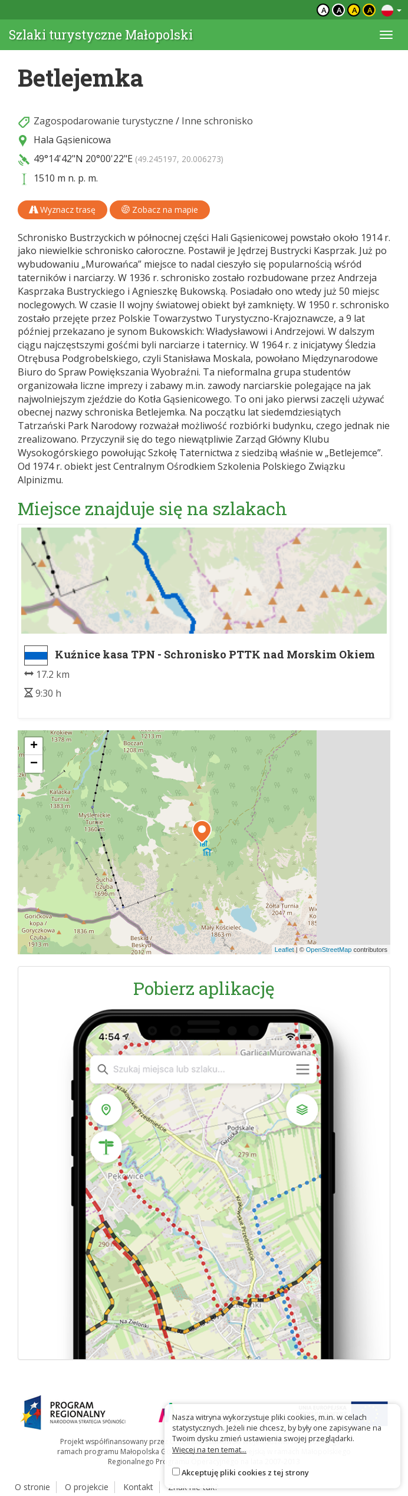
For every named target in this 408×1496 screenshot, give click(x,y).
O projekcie (86, 1486)
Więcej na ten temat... (209, 1449)
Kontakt (138, 1486)
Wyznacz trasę (62, 209)
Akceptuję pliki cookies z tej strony (245, 1472)
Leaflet (284, 949)
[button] (202, 831)
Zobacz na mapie (159, 209)
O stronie (32, 1486)
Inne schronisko (217, 120)
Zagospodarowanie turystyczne (103, 120)
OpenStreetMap (329, 949)
